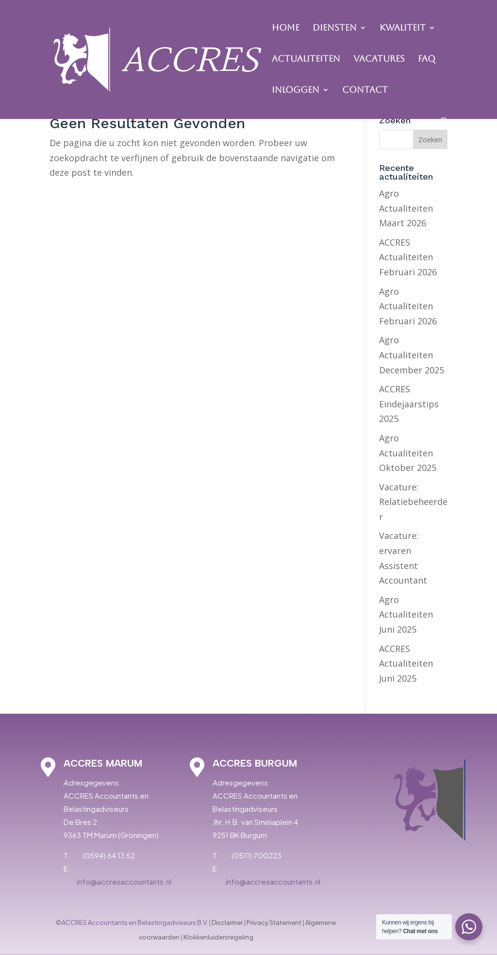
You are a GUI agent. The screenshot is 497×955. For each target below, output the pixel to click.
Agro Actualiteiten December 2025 (411, 354)
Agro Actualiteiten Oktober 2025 (407, 452)
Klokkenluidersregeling (218, 937)
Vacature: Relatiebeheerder (413, 501)
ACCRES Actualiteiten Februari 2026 (408, 257)
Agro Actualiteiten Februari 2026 (408, 306)
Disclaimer (227, 922)
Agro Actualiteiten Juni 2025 (406, 614)
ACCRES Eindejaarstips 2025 (409, 403)
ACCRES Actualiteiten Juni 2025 (406, 663)
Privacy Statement (274, 922)
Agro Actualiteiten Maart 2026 (406, 208)
